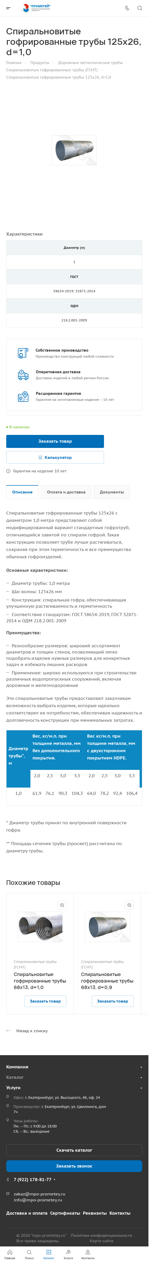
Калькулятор (58, 457)
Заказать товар (55, 441)
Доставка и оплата (27, 1213)
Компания (17, 1067)
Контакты (120, 1213)
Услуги (13, 1088)
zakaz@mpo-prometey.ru (39, 1193)
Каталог (14, 1077)
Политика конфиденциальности (101, 1235)
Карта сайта (101, 1240)
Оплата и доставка (66, 492)
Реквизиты (95, 1213)
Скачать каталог (74, 1150)
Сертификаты (65, 1213)
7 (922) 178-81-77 (32, 1179)
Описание (22, 492)
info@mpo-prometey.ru (38, 1199)
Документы (112, 492)
